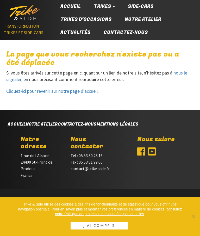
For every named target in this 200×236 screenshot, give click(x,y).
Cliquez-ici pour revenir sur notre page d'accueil (52, 91)
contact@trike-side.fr (90, 168)
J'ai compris (99, 225)
